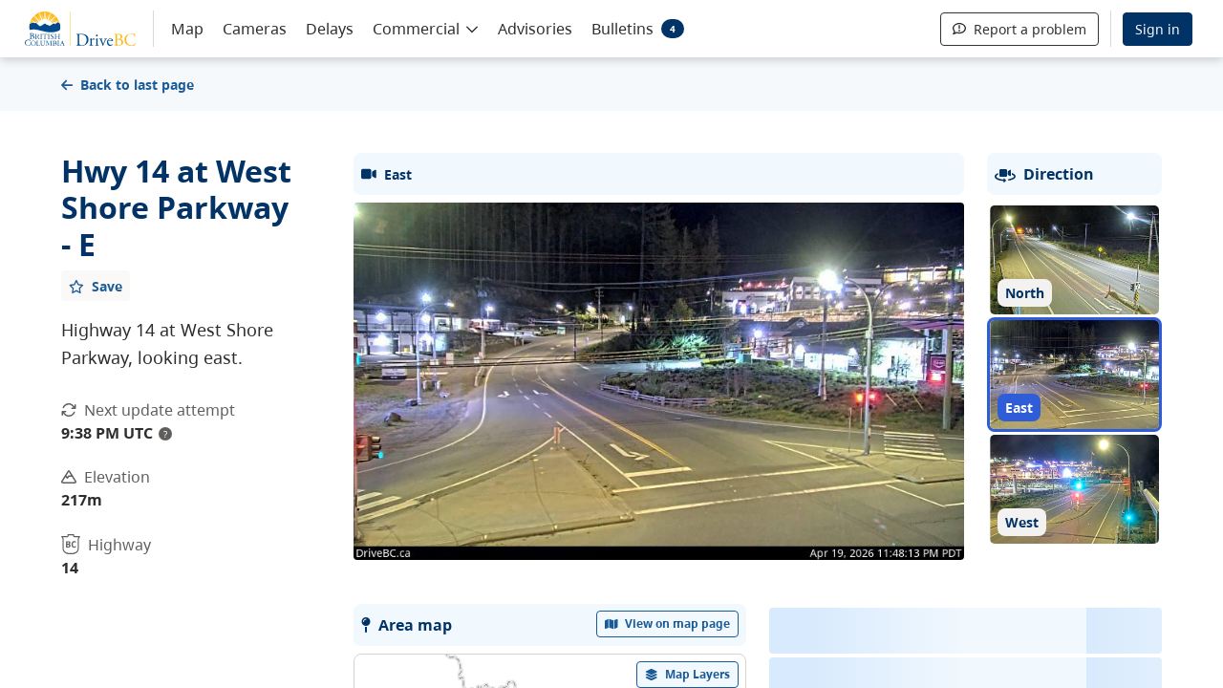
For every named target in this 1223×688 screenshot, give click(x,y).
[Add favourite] (95, 285)
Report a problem (1019, 29)
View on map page (668, 623)
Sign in (1157, 29)
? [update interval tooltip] (165, 434)
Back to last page (127, 84)
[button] (425, 27)
